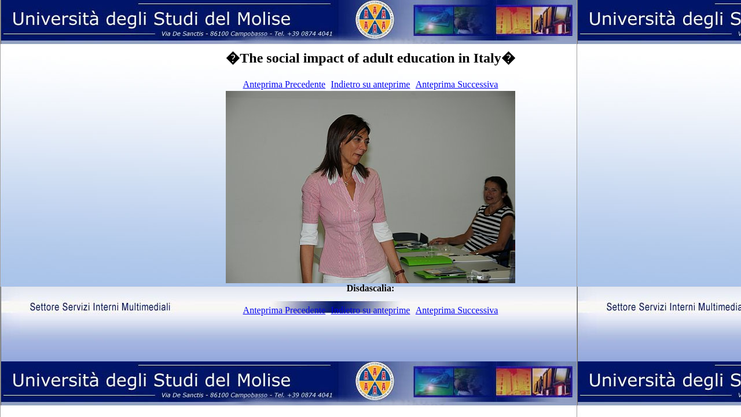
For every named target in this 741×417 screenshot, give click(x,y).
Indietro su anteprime (370, 84)
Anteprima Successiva (457, 84)
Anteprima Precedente (284, 84)
